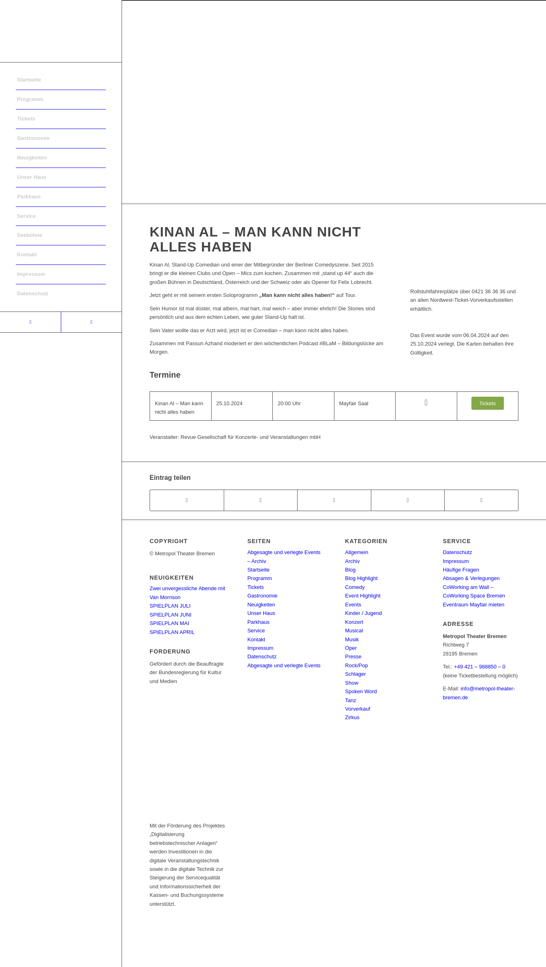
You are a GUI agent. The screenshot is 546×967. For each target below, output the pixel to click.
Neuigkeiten (261, 605)
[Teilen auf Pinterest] (408, 500)
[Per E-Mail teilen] (481, 500)
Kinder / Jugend (363, 613)
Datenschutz (261, 656)
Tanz (350, 700)
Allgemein (356, 552)
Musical (354, 630)
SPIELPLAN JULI (170, 606)
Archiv (352, 561)
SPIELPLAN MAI (169, 623)
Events (353, 605)
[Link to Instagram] (91, 322)
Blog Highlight (361, 578)
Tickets (255, 587)
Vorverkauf (357, 709)
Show (351, 683)
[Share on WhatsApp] (334, 500)
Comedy (354, 587)
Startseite (258, 570)
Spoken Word (361, 691)
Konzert (354, 622)
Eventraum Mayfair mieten (473, 605)
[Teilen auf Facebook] (187, 500)
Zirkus (352, 717)
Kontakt (256, 639)
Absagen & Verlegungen (471, 578)
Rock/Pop (356, 665)
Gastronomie (262, 596)
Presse (353, 656)
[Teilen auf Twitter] (261, 500)
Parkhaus (258, 622)
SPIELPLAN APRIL (172, 632)
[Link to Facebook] (30, 322)
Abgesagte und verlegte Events (284, 665)
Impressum (260, 648)
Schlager (355, 674)
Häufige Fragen (461, 570)
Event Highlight (362, 596)
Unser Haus (261, 613)
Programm (259, 578)
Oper (351, 648)
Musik (352, 639)
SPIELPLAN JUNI (170, 615)
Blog (350, 570)
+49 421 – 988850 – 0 (479, 667)
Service (256, 630)
